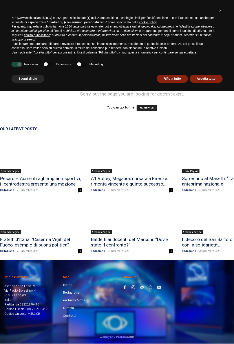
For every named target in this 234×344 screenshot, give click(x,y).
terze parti (79, 279)
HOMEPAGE (147, 108)
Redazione (7, 189)
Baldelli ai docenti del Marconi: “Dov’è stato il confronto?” (129, 242)
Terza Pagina (190, 171)
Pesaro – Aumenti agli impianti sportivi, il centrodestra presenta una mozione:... (40, 181)
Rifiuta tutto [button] (172, 332)
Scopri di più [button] (27, 332)
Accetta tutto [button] (206, 332)
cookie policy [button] (147, 275)
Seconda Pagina (10, 171)
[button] (224, 60)
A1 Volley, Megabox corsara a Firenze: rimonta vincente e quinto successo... (129, 181)
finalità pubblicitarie (37, 288)
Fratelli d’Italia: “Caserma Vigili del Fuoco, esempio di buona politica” (35, 242)
